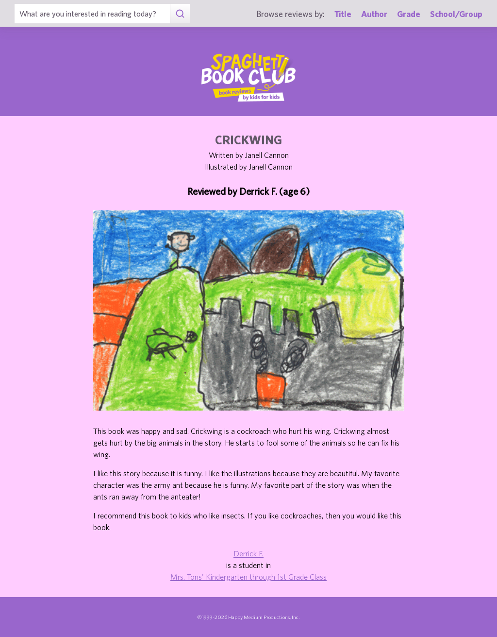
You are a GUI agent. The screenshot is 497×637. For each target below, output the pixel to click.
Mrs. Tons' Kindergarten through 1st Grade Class (248, 576)
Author (374, 14)
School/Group (456, 14)
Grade (408, 14)
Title (342, 14)
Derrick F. (248, 553)
